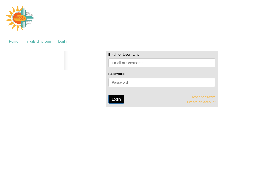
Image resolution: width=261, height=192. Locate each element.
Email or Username (124, 55)
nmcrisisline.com (38, 41)
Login (62, 41)
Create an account (201, 102)
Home (13, 41)
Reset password (203, 97)
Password (116, 74)
